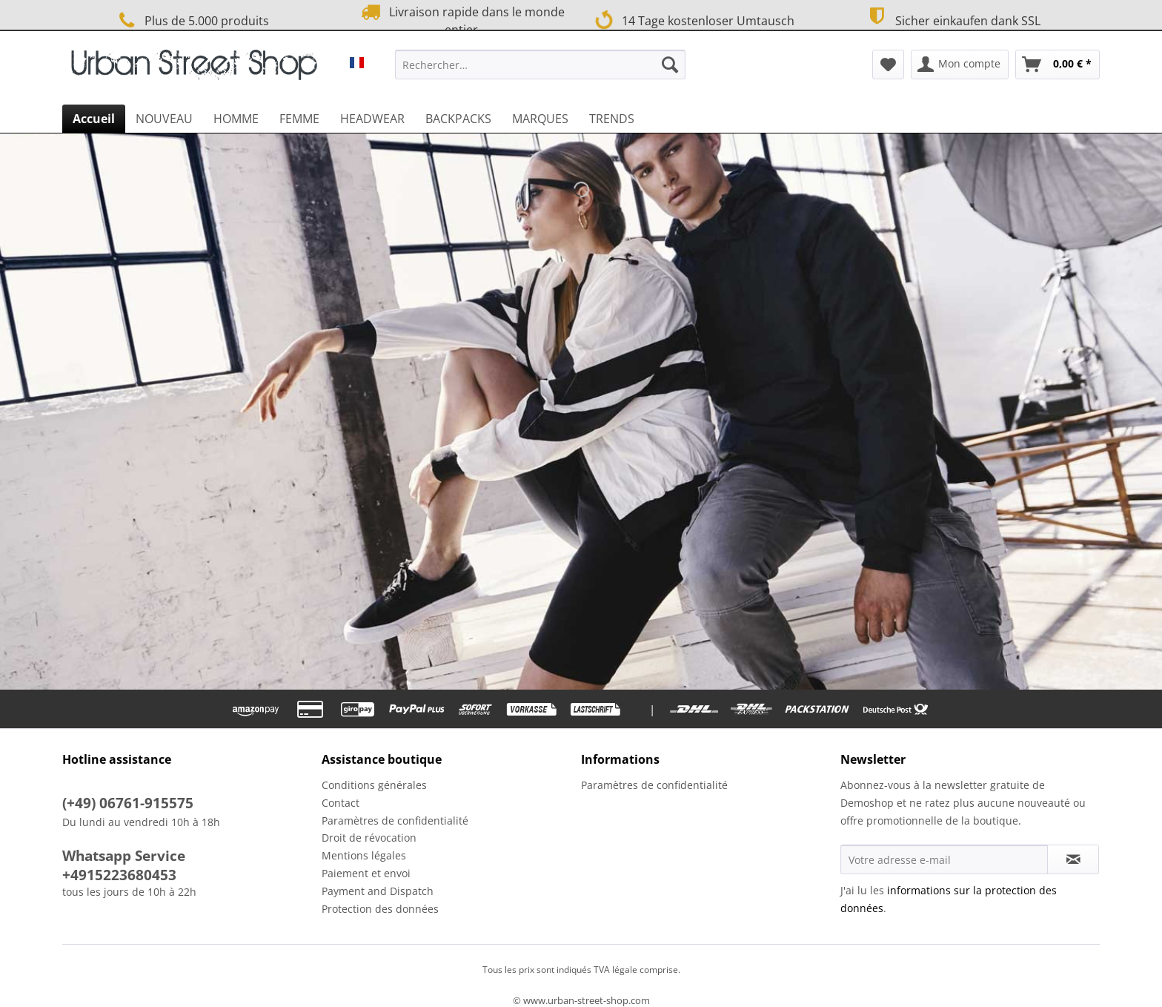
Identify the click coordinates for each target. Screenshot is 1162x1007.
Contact (340, 803)
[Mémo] (888, 64)
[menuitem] (540, 71)
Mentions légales (364, 855)
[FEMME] (299, 119)
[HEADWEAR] (372, 119)
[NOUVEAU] (164, 119)
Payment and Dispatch (378, 891)
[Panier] (1057, 64)
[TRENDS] (612, 119)
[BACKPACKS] (458, 119)
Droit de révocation (369, 838)
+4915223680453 (119, 875)
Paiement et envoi (366, 873)
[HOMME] (236, 119)
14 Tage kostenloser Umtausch (694, 19)
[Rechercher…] (540, 64)
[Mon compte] (960, 64)
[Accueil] (93, 119)
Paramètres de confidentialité (395, 820)
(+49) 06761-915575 (127, 803)
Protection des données (380, 909)
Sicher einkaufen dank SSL (952, 19)
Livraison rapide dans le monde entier (461, 20)
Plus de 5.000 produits (191, 20)
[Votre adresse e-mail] (944, 859)
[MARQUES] (540, 119)
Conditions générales (374, 785)
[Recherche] (669, 64)
